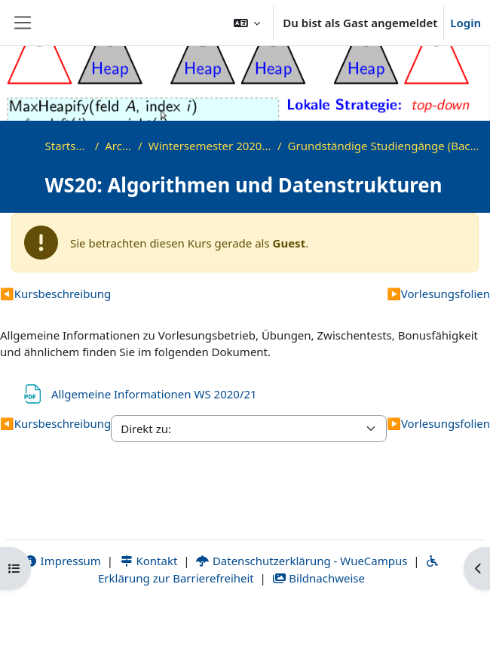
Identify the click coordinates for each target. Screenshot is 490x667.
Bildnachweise (318, 578)
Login (465, 22)
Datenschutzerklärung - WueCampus (301, 560)
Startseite (67, 145)
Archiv (118, 145)
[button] (247, 22)
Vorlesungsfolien (438, 293)
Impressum (62, 560)
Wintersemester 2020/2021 (210, 145)
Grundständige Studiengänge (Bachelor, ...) (385, 145)
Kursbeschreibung (55, 293)
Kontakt (148, 560)
